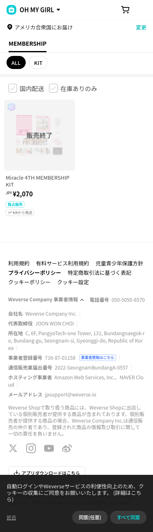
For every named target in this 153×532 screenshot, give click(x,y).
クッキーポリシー (29, 281)
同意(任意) (90, 517)
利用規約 (18, 263)
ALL (16, 63)
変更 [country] (141, 27)
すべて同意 (128, 517)
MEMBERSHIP (28, 43)
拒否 (11, 517)
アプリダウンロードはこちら (46, 473)
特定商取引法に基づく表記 (99, 272)
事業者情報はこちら (97, 357)
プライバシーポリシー (34, 272)
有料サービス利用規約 (62, 263)
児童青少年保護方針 (119, 263)
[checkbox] (26, 88)
